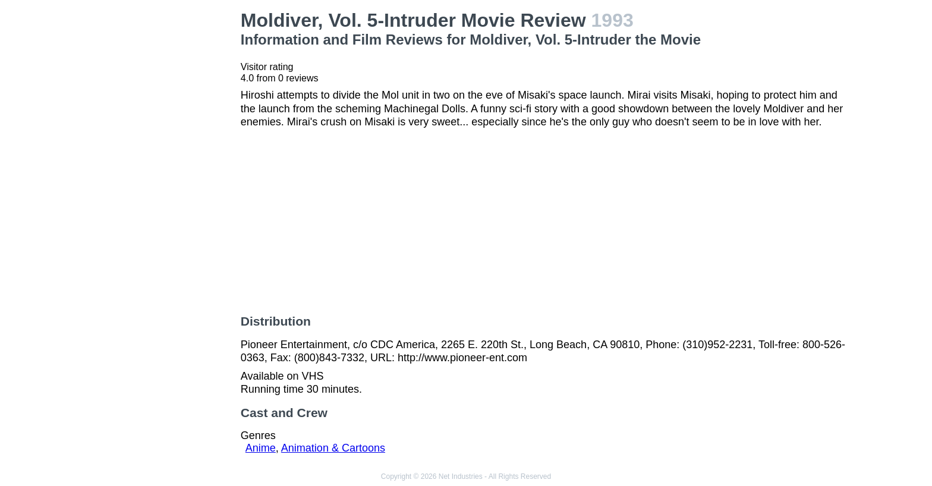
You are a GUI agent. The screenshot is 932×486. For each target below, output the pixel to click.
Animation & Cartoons (333, 448)
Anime (260, 448)
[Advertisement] (161, 188)
